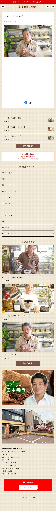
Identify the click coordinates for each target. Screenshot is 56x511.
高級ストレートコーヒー (10, 179)
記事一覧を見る (28, 146)
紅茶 (3, 221)
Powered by (28, 501)
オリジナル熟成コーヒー (10, 173)
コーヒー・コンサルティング (13, 16)
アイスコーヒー (7, 197)
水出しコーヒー (7, 203)
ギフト (4, 209)
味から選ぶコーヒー (8, 227)
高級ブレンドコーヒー (9, 185)
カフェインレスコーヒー (10, 191)
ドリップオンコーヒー (9, 215)
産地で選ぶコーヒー (8, 233)
